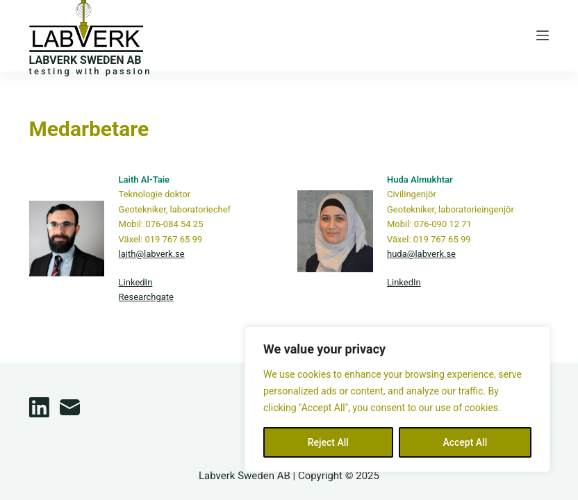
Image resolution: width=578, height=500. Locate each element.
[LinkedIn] (39, 407)
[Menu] (542, 35)
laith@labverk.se (152, 254)
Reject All (328, 442)
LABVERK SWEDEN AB (85, 60)
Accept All (465, 442)
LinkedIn (136, 282)
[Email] (70, 407)
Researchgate (146, 297)
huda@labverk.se (421, 254)
